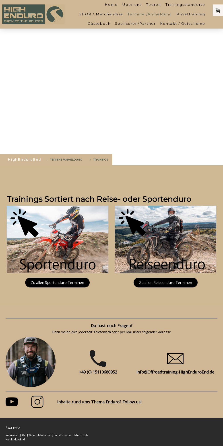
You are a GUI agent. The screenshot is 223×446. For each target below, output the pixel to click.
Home (111, 4)
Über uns (132, 4)
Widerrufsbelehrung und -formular (50, 435)
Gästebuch (99, 23)
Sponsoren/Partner (135, 23)
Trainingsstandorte (185, 4)
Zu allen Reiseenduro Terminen (165, 282)
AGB (24, 435)
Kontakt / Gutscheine (182, 23)
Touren (153, 4)
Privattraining (191, 14)
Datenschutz (80, 435)
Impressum (12, 435)
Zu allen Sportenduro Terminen (57, 282)
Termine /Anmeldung (150, 14)
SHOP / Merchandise (101, 14)
